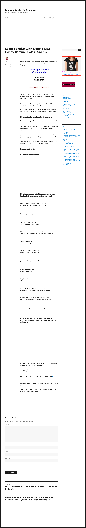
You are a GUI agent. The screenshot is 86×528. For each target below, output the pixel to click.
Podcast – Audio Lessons (68, 112)
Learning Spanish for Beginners (20, 10)
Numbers (29, 18)
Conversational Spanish (68, 101)
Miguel (6, 61)
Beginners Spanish (10, 18)
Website (7, 458)
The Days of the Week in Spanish (71, 136)
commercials (8, 68)
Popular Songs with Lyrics (68, 114)
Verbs (65, 140)
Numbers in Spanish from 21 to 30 (71, 157)
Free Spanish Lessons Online (69, 104)
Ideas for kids (66, 108)
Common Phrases (67, 98)
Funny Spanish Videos (68, 107)
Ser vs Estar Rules (69, 143)
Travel (64, 118)
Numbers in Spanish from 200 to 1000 (72, 162)
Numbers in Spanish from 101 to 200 (72, 160)
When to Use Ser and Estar (70, 145)
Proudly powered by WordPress (33, 522)
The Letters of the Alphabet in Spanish (72, 135)
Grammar (21, 18)
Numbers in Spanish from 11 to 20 (71, 156)
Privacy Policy (53, 18)
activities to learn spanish (10, 66)
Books (64, 95)
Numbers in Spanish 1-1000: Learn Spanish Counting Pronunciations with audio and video (72, 151)
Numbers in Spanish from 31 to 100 (71, 159)
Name (7, 445)
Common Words (66, 100)
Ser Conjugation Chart (70, 146)
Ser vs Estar (65, 115)
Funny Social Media (67, 105)
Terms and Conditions (41, 18)
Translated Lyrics (66, 117)
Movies (64, 110)
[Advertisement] (43, 37)
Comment (8, 424)
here (54, 376)
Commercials (8, 64)
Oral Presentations (67, 111)
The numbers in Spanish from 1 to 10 (72, 153)
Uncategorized (66, 119)
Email (7, 451)
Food (64, 103)
